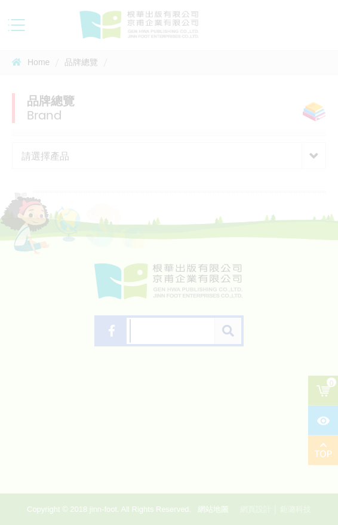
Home (31, 62)
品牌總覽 (81, 62)
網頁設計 (255, 509)
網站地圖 (213, 509)
